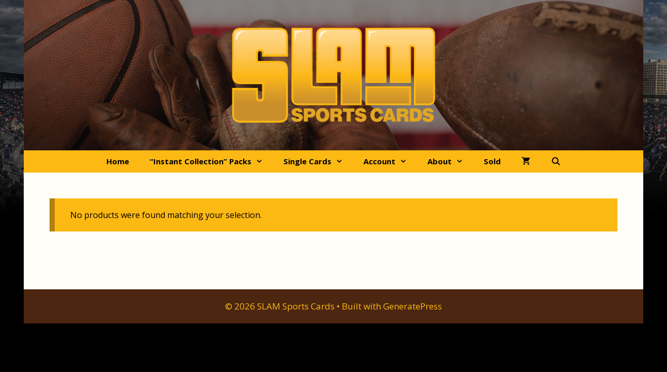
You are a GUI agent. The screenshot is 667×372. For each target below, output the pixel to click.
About (450, 161)
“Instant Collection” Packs (211, 161)
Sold (492, 161)
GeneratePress (412, 306)
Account (390, 161)
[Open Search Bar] (556, 161)
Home (117, 161)
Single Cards (318, 161)
